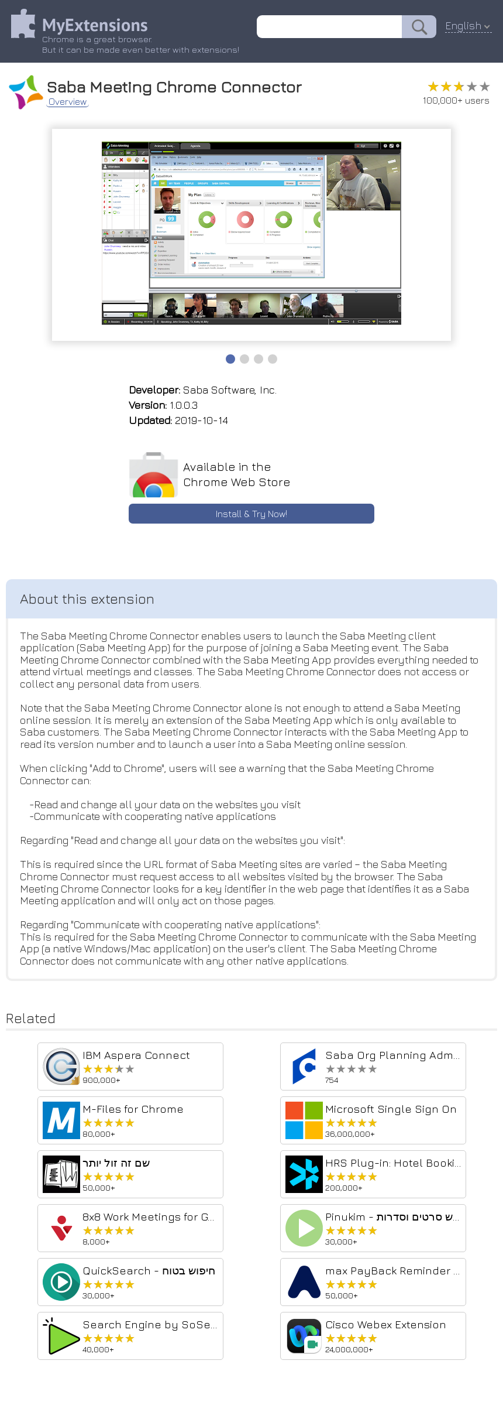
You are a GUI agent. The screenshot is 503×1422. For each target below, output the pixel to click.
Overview (68, 100)
